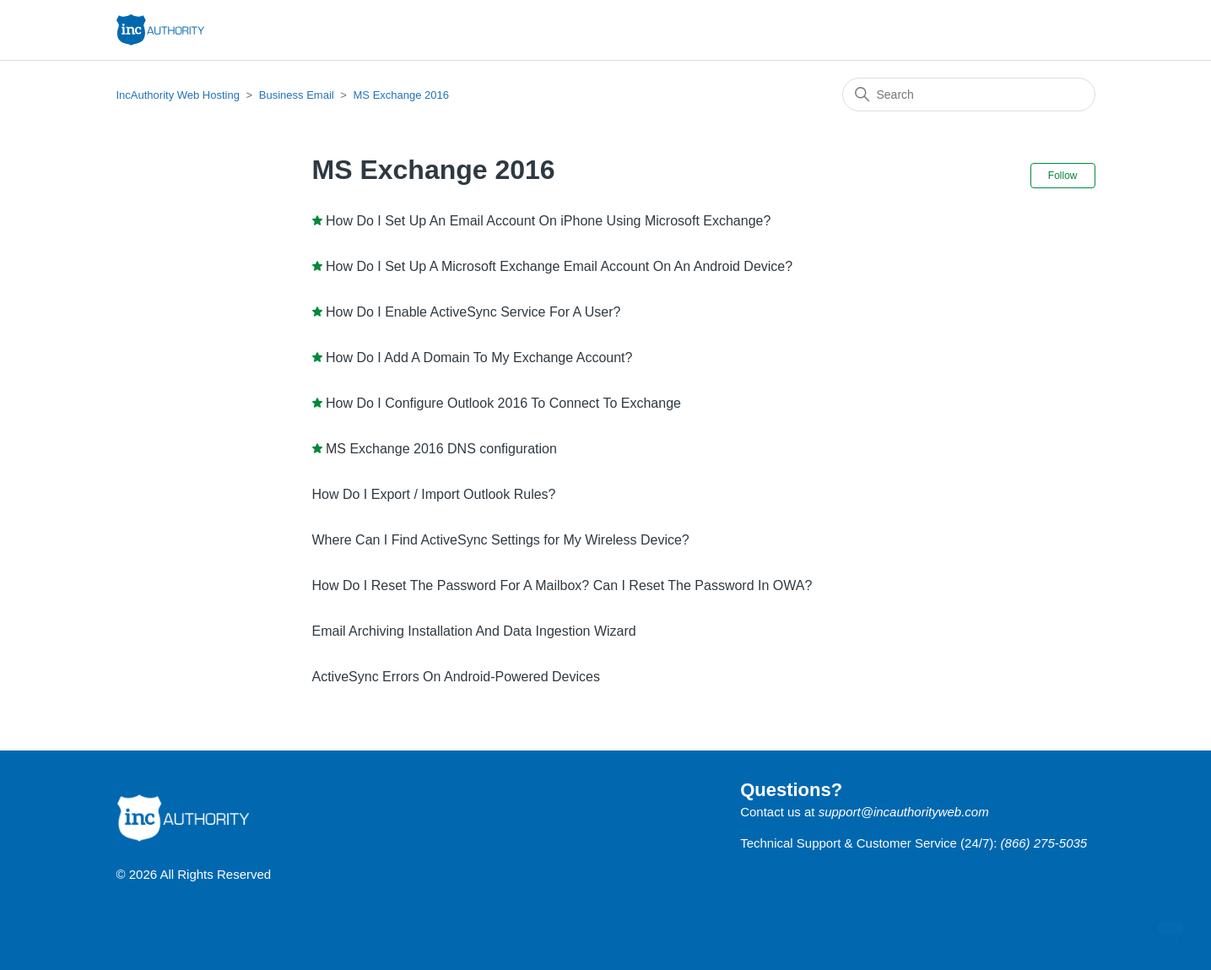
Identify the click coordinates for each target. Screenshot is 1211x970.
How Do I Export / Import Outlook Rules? (434, 494)
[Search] (968, 94)
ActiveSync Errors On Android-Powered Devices (456, 676)
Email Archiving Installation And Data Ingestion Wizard (474, 631)
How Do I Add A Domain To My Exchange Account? (479, 357)
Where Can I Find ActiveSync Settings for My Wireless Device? (500, 540)
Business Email (296, 95)
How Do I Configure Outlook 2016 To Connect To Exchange (503, 403)
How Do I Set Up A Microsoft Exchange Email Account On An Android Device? (559, 266)
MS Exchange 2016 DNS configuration (441, 449)
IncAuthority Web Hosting (178, 95)
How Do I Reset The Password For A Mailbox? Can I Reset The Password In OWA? (562, 585)
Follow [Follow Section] (1063, 176)
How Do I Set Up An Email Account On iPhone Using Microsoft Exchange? (548, 221)
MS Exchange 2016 (401, 95)
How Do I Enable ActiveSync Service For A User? (473, 312)
